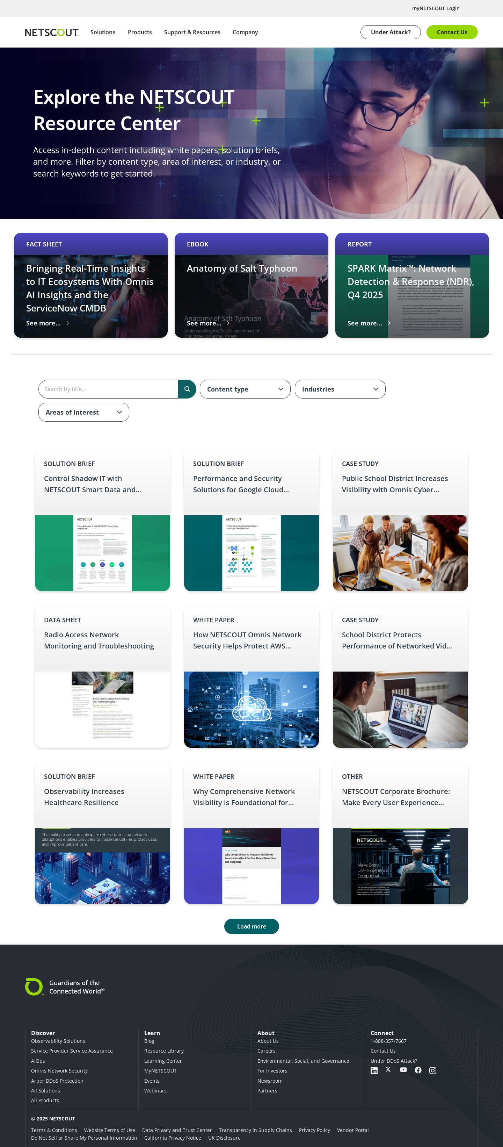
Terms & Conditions (54, 1130)
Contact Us (452, 32)
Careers (266, 1050)
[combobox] (245, 389)
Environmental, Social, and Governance (303, 1061)
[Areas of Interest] (83, 412)
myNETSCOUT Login (436, 8)
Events (152, 1080)
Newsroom (270, 1080)
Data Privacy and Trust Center (177, 1130)
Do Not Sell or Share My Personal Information (84, 1137)
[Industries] (340, 389)
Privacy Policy (314, 1130)
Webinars (155, 1090)
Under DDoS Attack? (394, 1061)
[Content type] (245, 389)
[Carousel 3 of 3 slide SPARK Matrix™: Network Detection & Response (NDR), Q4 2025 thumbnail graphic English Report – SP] (412, 285)
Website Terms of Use (109, 1130)
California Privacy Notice (172, 1137)
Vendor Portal (353, 1130)
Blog (149, 1041)
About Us (268, 1041)
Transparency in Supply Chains (255, 1130)
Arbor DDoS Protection (57, 1080)
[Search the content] (117, 389)
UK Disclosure (224, 1137)
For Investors (272, 1070)
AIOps (38, 1061)
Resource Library (164, 1050)
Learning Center (163, 1061)
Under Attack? (391, 32)
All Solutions (45, 1090)
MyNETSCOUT (160, 1070)
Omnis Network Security (59, 1070)
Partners (267, 1090)
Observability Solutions (58, 1041)
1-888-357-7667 (389, 1041)
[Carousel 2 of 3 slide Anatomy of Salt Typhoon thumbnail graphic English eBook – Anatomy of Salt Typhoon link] (251, 285)
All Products (45, 1100)
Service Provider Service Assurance (72, 1050)
